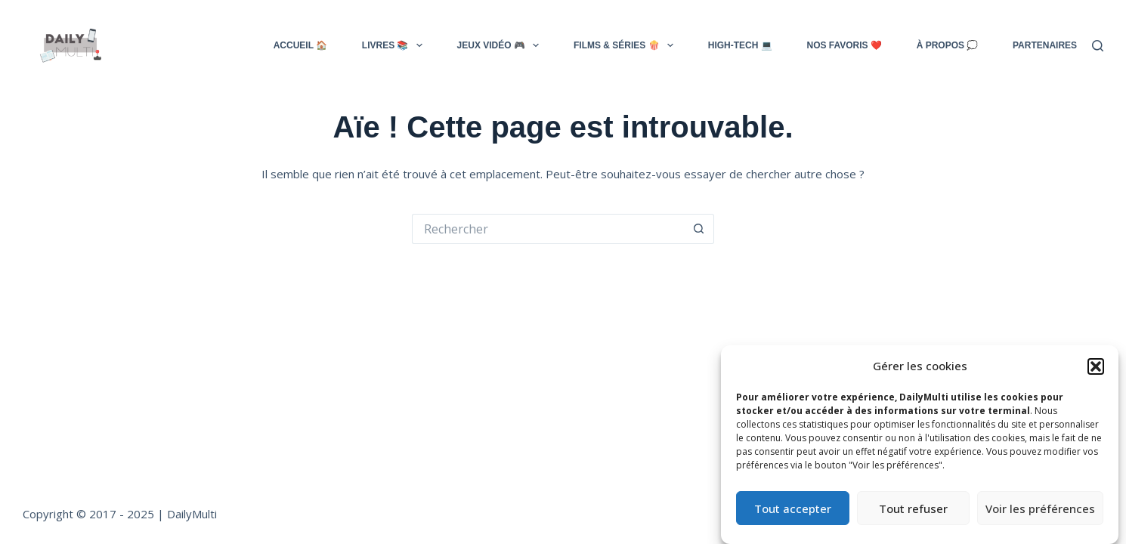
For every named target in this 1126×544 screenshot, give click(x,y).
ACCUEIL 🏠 (300, 45)
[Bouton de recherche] (699, 229)
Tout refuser (913, 509)
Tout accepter (792, 509)
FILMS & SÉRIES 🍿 (623, 45)
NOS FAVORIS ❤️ (843, 45)
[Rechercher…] (548, 229)
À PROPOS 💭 (948, 45)
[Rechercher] (1097, 45)
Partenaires (1045, 45)
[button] (1095, 367)
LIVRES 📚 (392, 45)
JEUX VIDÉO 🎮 (498, 45)
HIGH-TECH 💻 (740, 45)
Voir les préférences (1040, 509)
